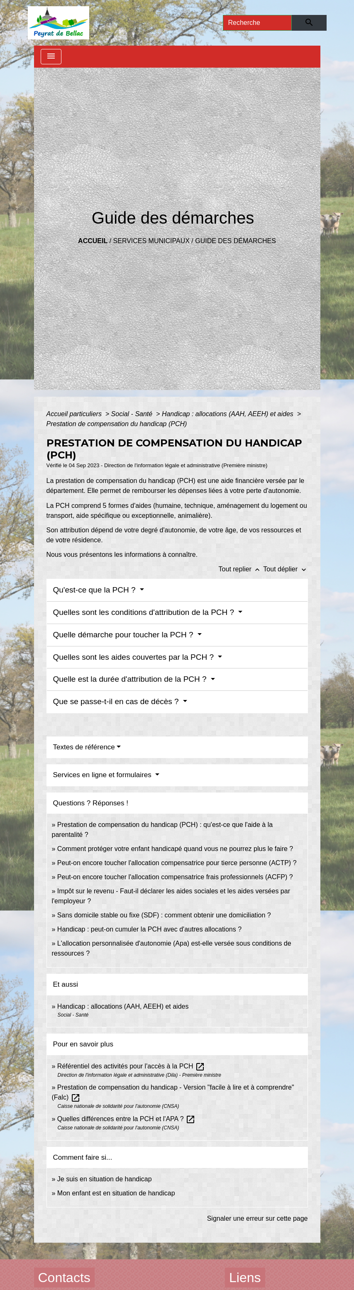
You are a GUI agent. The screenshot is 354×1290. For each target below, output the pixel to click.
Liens (245, 1277)
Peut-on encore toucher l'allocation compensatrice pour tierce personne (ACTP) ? (177, 862)
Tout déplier (285, 569)
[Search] (257, 23)
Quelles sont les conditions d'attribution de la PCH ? (145, 612)
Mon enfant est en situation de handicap (116, 1193)
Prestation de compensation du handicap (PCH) (116, 423)
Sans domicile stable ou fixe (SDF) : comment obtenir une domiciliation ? (164, 915)
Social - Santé (132, 413)
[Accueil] (59, 22)
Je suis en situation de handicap (104, 1179)
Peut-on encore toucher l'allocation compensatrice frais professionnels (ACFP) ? (175, 876)
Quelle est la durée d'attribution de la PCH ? (131, 679)
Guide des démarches (235, 240)
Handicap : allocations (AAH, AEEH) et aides (228, 413)
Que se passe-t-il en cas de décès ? (117, 701)
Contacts (64, 1277)
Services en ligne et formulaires (103, 775)
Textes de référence (84, 747)
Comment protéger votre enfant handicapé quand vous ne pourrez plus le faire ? (175, 848)
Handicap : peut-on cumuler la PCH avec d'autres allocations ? (150, 929)
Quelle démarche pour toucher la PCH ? (124, 634)
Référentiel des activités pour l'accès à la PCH (131, 1066)
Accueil (92, 240)
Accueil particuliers (75, 413)
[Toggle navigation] (51, 56)
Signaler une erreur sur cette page (257, 1218)
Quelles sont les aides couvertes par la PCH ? (134, 657)
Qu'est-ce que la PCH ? (95, 589)
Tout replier (241, 569)
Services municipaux (151, 240)
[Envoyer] (309, 23)
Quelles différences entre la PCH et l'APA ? (126, 1118)
